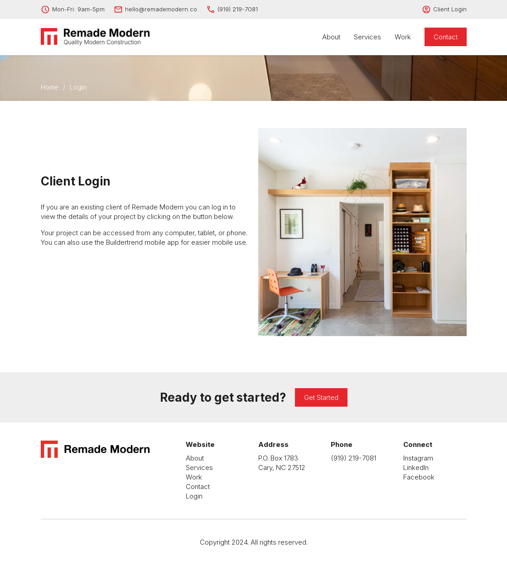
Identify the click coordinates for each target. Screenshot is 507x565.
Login (194, 496)
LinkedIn (416, 467)
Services (367, 37)
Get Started (321, 397)
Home (49, 87)
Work (403, 37)
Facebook (419, 477)
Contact (446, 37)
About (331, 37)
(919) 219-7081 (353, 458)
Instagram (418, 458)
